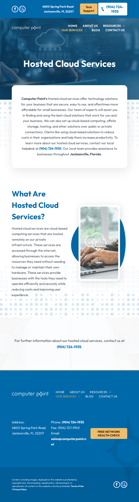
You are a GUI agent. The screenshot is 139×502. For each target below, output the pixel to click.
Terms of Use (77, 486)
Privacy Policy (20, 489)
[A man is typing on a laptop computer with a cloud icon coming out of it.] (99, 243)
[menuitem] (72, 26)
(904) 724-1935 (50, 148)
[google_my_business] (22, 9)
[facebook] (15, 9)
